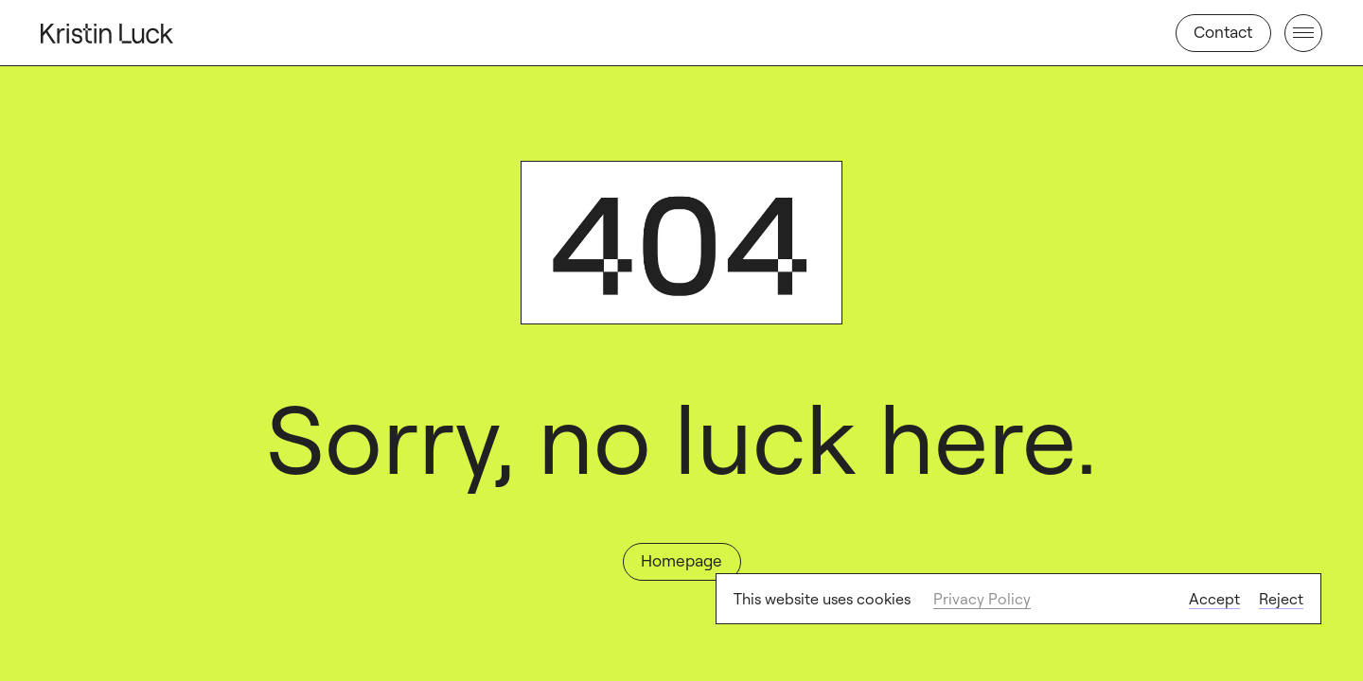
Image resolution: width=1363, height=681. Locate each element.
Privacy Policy (982, 598)
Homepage (681, 560)
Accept (1214, 598)
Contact (1223, 32)
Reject (1281, 598)
